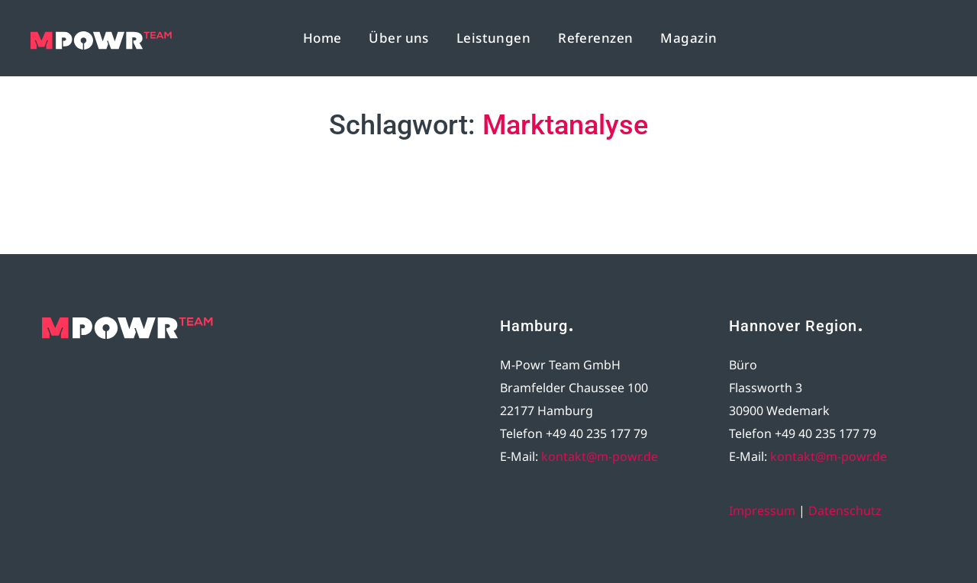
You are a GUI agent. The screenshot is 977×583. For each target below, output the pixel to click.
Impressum (762, 510)
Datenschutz (845, 510)
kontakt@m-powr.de (599, 456)
